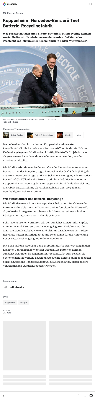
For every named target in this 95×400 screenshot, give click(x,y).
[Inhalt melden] (91, 396)
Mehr (79, 135)
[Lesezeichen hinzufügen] (85, 396)
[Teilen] (79, 396)
